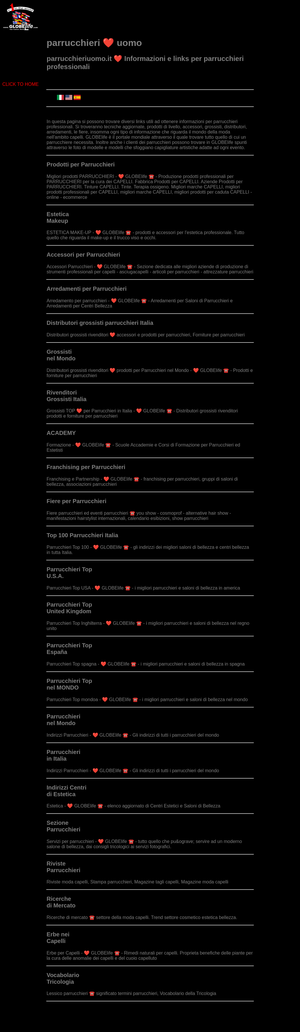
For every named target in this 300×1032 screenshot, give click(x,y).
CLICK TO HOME (20, 84)
